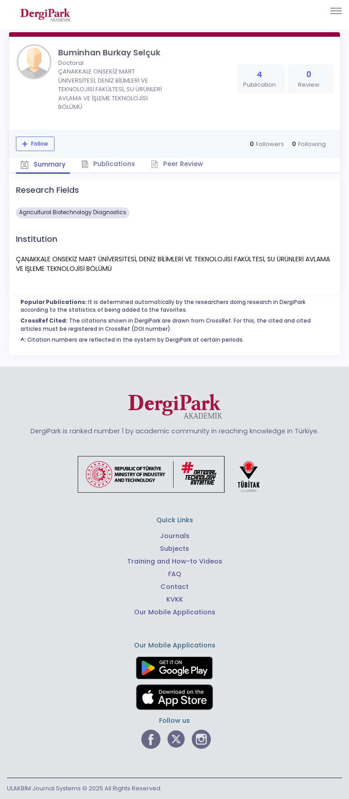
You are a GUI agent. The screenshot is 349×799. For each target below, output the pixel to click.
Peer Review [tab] (177, 163)
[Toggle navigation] (336, 10)
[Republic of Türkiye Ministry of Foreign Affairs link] (174, 473)
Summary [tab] (42, 164)
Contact (174, 586)
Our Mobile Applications (174, 612)
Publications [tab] (108, 163)
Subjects (174, 548)
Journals (174, 535)
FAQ (174, 573)
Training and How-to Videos (174, 561)
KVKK (174, 599)
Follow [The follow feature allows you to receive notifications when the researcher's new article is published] (39, 143)
